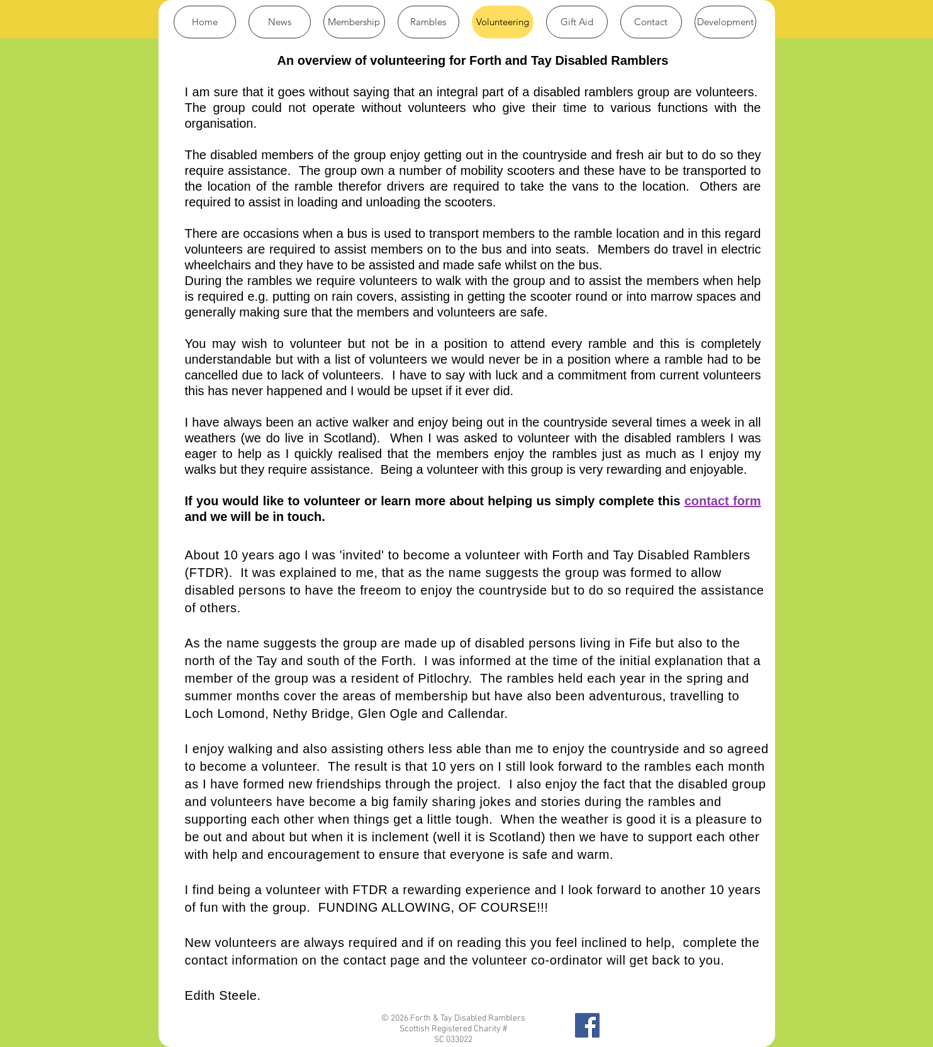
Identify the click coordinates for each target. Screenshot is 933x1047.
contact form (722, 501)
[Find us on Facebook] (587, 1025)
